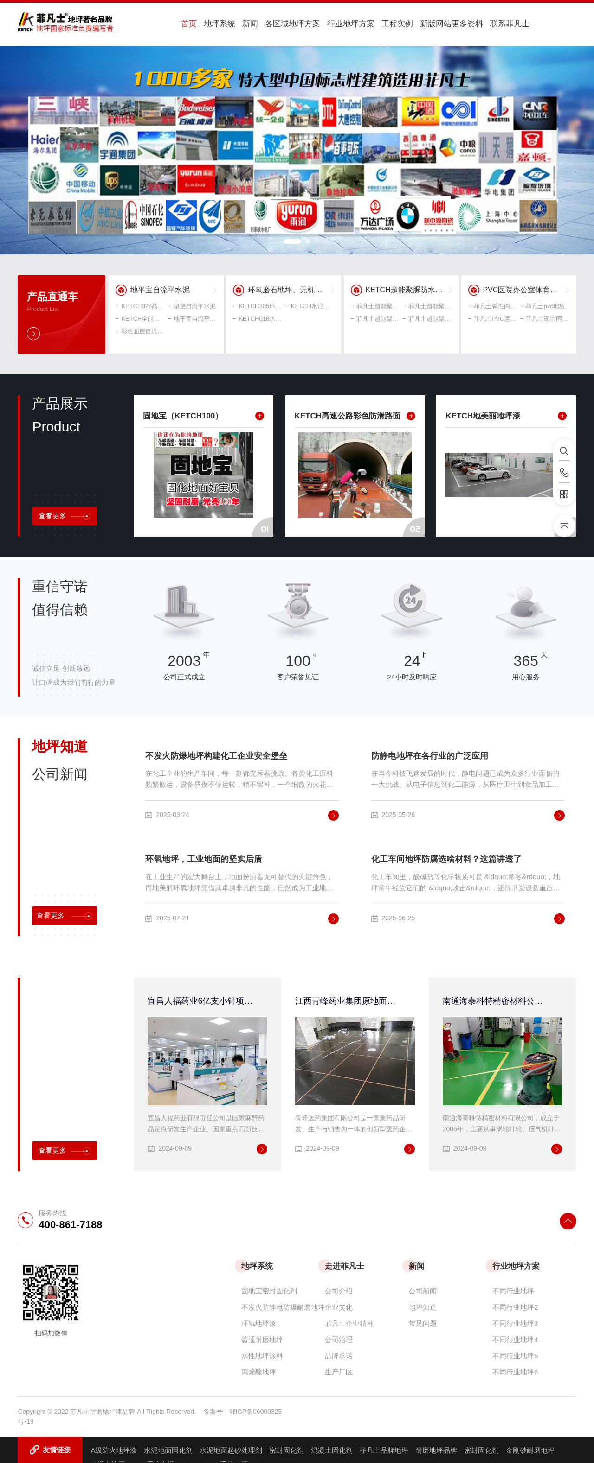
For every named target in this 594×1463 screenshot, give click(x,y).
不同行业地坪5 (515, 1354)
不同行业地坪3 (515, 1322)
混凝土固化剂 (332, 1449)
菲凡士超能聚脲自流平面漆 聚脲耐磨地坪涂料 (375, 304)
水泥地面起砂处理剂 (231, 1449)
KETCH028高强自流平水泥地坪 (140, 304)
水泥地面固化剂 (168, 1449)
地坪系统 (207, 23)
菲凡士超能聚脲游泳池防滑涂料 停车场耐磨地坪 (375, 317)
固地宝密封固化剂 (269, 1289)
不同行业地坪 (513, 1289)
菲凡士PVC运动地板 (492, 317)
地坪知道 (423, 1306)
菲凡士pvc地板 (542, 304)
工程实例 (366, 23)
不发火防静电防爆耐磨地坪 (283, 1306)
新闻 (232, 23)
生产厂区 (339, 1370)
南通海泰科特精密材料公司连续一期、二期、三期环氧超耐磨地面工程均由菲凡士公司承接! (497, 999)
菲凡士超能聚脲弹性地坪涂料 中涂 (427, 317)
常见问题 (423, 1322)
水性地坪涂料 (262, 1354)
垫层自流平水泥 (192, 304)
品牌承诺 (339, 1354)
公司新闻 (423, 1289)
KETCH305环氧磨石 (257, 304)
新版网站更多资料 (416, 23)
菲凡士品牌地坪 (384, 1449)
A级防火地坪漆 (113, 1449)
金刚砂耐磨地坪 (530, 1449)
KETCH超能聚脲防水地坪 (408, 288)
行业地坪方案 (324, 23)
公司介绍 (339, 1289)
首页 (182, 23)
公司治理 (339, 1338)
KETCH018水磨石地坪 (257, 317)
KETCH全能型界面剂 (140, 317)
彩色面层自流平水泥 (140, 329)
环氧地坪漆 (258, 1322)
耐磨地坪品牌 (436, 1449)
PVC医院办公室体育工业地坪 (526, 288)
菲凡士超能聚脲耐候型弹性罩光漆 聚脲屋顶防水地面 (427, 304)
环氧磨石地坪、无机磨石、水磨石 (291, 288)
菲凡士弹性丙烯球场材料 (492, 304)
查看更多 (64, 514)
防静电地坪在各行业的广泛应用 (429, 754)
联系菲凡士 (470, 23)
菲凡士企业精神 (349, 1322)
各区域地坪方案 (270, 23)
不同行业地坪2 (515, 1306)
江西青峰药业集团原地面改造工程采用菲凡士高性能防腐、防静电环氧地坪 (349, 999)
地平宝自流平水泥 (160, 288)
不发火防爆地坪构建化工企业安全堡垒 (216, 754)
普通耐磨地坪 (262, 1338)
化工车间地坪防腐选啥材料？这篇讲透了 (446, 857)
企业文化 (339, 1306)
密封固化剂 (286, 1449)
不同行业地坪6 (515, 1370)
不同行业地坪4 (515, 1338)
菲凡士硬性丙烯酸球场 (544, 317)
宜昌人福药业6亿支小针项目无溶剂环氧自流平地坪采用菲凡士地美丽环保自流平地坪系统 (202, 999)
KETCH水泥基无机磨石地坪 (310, 304)
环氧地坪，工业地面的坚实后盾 (203, 857)
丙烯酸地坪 (258, 1370)
